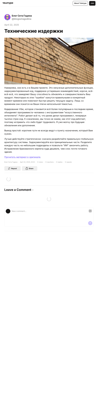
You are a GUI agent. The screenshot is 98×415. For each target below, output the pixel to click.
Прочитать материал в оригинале (22, 157)
